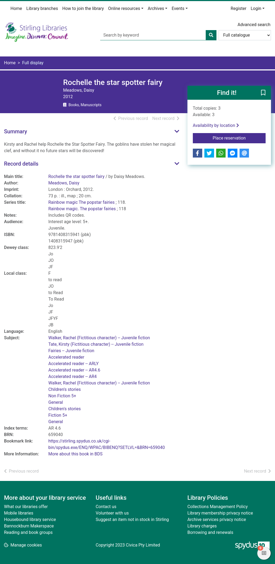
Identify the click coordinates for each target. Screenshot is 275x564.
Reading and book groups (28, 532)
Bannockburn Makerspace (29, 526)
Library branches (42, 8)
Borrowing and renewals (210, 532)
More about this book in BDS (75, 453)
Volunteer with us (112, 513)
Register (239, 8)
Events (178, 8)
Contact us (106, 506)
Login (256, 8)
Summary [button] (15, 131)
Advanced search (254, 24)
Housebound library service (30, 519)
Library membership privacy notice (220, 513)
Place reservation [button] (239, 138)
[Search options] (245, 35)
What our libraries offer (26, 506)
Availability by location (216, 125)
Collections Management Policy (217, 506)
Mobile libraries (18, 513)
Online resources (124, 8)
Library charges (202, 526)
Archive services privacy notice (216, 519)
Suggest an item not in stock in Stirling (132, 519)
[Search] (211, 35)
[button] (263, 93)
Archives (156, 8)
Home (16, 8)
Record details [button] (21, 163)
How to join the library (83, 8)
